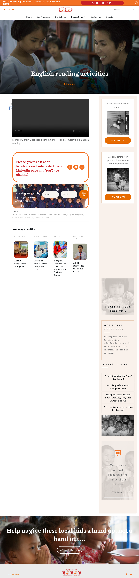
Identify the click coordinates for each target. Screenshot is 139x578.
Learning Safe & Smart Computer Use (40, 265)
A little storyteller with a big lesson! (78, 267)
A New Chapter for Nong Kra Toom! (20, 265)
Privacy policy (14, 574)
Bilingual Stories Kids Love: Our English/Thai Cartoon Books (60, 267)
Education (69, 84)
